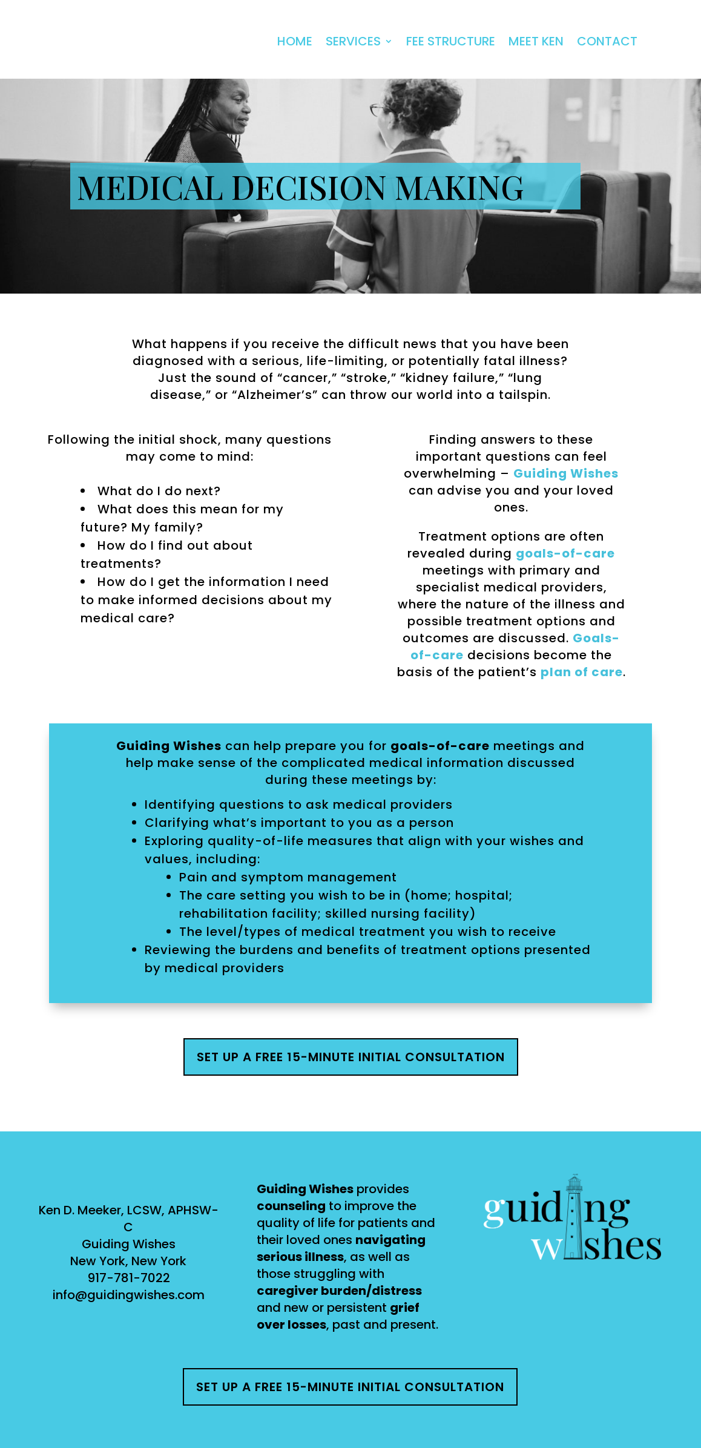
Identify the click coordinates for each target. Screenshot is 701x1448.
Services (353, 41)
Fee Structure (450, 41)
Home (294, 41)
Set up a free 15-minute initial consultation (351, 1056)
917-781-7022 (128, 1277)
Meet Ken (536, 41)
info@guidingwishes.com (129, 1294)
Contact (607, 41)
